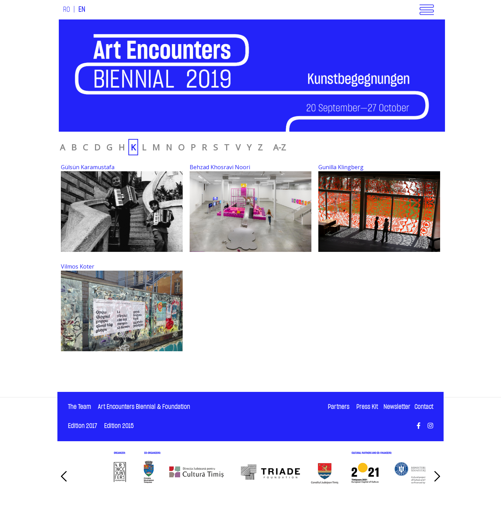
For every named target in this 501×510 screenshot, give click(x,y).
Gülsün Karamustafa (87, 167)
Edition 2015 (119, 426)
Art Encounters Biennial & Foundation (144, 407)
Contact (423, 407)
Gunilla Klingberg (341, 167)
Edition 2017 (82, 426)
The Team (79, 407)
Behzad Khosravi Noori (220, 167)
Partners (338, 407)
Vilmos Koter (77, 266)
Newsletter (396, 407)
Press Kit (367, 407)
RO (66, 9)
